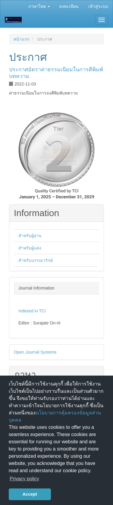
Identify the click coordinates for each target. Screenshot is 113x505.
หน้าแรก (21, 39)
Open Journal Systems (35, 352)
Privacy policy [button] (24, 478)
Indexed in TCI (32, 310)
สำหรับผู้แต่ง (29, 248)
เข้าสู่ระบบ (98, 6)
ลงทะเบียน (69, 6)
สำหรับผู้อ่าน (30, 235)
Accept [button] (30, 494)
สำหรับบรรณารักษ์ (35, 260)
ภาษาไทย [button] (39, 6)
